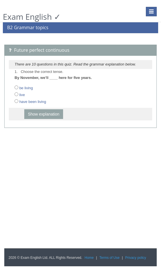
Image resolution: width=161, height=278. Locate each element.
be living (26, 88)
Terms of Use (109, 258)
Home (89, 258)
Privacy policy (135, 258)
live (22, 95)
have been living (32, 102)
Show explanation (44, 114)
